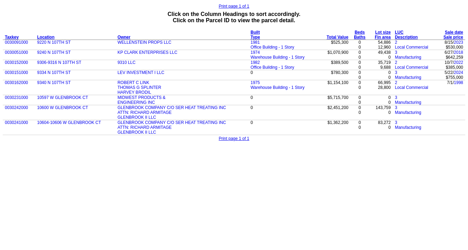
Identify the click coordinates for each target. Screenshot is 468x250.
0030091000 (16, 42)
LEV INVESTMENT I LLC (141, 72)
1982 (255, 62)
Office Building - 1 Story (272, 47)
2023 (458, 42)
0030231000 (16, 97)
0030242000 (16, 107)
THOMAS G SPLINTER (139, 87)
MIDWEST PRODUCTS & (141, 97)
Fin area (383, 37)
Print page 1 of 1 (234, 6)
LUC (399, 32)
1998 (458, 82)
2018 (458, 52)
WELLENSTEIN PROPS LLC (144, 42)
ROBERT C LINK (134, 82)
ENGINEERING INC (136, 102)
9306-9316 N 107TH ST (59, 62)
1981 (255, 42)
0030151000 (16, 72)
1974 (255, 52)
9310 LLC (127, 62)
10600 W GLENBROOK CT (62, 107)
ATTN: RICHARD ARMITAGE (145, 112)
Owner (124, 37)
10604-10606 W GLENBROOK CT (69, 122)
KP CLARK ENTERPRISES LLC (148, 52)
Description (406, 37)
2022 (458, 62)
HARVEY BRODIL (134, 92)
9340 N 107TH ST (54, 82)
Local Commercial (411, 47)
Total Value (337, 37)
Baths (359, 37)
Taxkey (12, 37)
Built (255, 32)
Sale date (454, 32)
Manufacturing (408, 57)
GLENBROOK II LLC (137, 117)
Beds (360, 32)
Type (255, 37)
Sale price (453, 37)
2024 (458, 72)
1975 (255, 82)
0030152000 (16, 62)
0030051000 (16, 52)
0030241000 (16, 122)
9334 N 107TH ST (54, 72)
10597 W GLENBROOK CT (62, 97)
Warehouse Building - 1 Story (277, 57)
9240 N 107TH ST (54, 52)
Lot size (383, 32)
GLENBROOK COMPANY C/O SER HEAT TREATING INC (172, 107)
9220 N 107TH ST (54, 42)
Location (45, 37)
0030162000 (16, 82)
